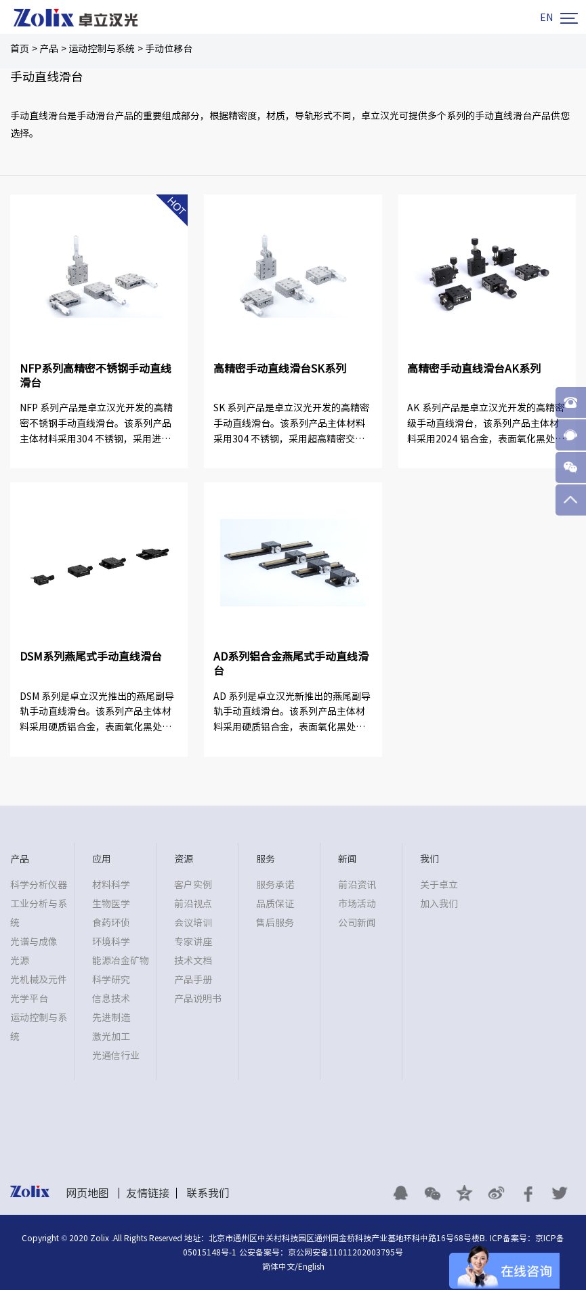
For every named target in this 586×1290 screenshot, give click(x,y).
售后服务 (275, 923)
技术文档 (193, 960)
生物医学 (111, 904)
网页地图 (87, 1193)
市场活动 (357, 904)
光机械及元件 (38, 979)
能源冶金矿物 (120, 960)
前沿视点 (193, 904)
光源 (19, 960)
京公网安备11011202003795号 (345, 1252)
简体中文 (278, 1266)
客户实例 (193, 885)
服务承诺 (275, 885)
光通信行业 (116, 1055)
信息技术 (111, 998)
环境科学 (111, 941)
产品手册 (193, 979)
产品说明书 (198, 998)
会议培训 (193, 923)
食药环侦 (111, 923)
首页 (19, 49)
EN (546, 17)
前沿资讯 (357, 885)
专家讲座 (193, 941)
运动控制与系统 (101, 49)
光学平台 (29, 998)
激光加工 (111, 1036)
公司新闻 (357, 923)
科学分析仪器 (38, 885)
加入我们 (439, 904)
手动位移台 (168, 49)
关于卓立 (439, 885)
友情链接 (147, 1193)
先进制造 (111, 1017)
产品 (48, 49)
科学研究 (111, 979)
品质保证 (275, 904)
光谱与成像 (34, 941)
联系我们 (208, 1193)
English (311, 1266)
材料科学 (111, 885)
